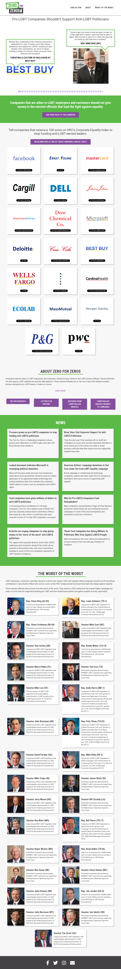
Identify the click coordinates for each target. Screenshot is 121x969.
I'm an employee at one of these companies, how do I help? (60, 142)
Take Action (75, 7)
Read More (60, 391)
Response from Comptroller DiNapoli (75, 404)
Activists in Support (46, 402)
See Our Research (18, 401)
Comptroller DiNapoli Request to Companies (103, 404)
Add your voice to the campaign (60, 115)
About (88, 7)
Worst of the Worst (104, 7)
